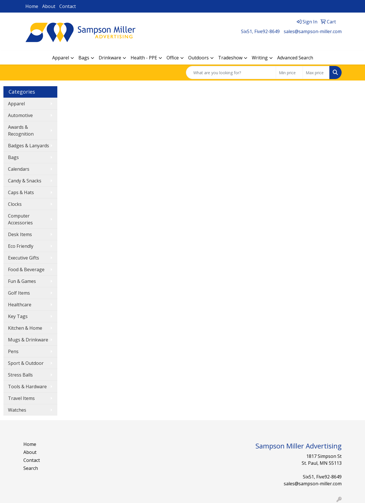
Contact (67, 6)
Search (30, 468)
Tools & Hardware (27, 386)
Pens (13, 351)
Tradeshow (230, 58)
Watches (17, 410)
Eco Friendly (20, 246)
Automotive (20, 115)
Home (31, 6)
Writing (260, 58)
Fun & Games (22, 281)
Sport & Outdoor (26, 363)
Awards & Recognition (21, 130)
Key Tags (18, 316)
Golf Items (19, 293)
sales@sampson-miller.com (313, 31)
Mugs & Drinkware (28, 340)
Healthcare (19, 304)
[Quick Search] (231, 72)
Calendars (18, 169)
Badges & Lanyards (28, 145)
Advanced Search (295, 58)
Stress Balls (20, 375)
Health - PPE (144, 58)
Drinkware (110, 58)
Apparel (60, 58)
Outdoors (198, 58)
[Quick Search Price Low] (289, 72)
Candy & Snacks (24, 181)
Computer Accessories (20, 219)
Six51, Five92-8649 (260, 31)
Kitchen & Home (25, 328)
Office (173, 58)
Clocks (15, 204)
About (48, 6)
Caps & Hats (21, 192)
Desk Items (20, 234)
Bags (83, 58)
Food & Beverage (26, 269)
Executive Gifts (23, 258)
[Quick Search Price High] (316, 72)
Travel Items (21, 398)
